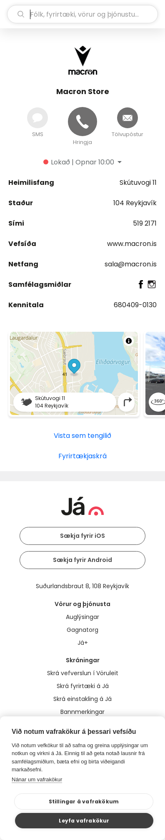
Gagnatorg (82, 630)
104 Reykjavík (135, 203)
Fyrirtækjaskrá (82, 456)
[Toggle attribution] (129, 341)
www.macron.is (132, 244)
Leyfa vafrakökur (84, 820)
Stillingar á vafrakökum (84, 801)
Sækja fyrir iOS (82, 536)
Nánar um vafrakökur (37, 779)
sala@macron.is (131, 264)
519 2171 (145, 223)
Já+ (83, 643)
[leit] (83, 14)
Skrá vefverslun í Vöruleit (82, 673)
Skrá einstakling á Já (82, 699)
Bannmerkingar (82, 712)
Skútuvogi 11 (138, 182)
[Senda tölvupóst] (127, 117)
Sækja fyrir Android (82, 560)
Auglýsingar (82, 617)
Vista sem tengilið (82, 435)
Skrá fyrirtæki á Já (83, 686)
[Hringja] (82, 121)
